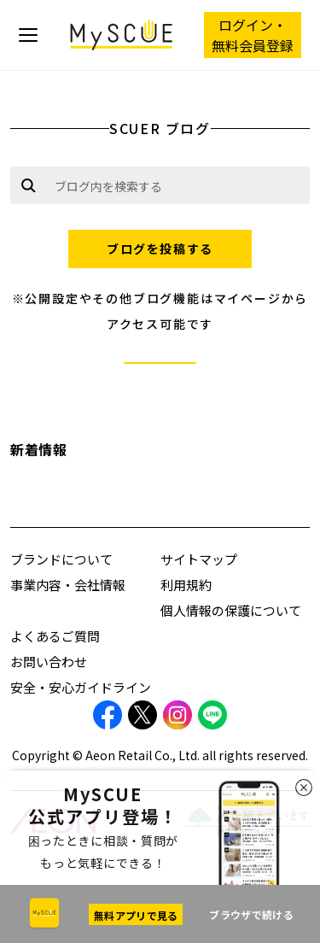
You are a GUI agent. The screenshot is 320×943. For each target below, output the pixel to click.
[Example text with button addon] (178, 185)
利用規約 (186, 585)
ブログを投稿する (160, 248)
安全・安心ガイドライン (80, 687)
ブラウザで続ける (251, 914)
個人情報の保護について (230, 610)
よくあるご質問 (55, 636)
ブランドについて (61, 559)
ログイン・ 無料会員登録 (253, 35)
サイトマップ (198, 559)
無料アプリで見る (135, 915)
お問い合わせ (48, 662)
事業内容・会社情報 (67, 585)
